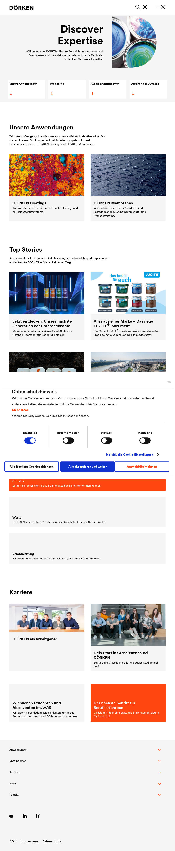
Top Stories (56, 88)
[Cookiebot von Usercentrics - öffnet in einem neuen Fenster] (154, 382)
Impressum (29, 841)
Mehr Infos (20, 410)
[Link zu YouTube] (11, 816)
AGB (13, 841)
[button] (85, 752)
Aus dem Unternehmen (104, 88)
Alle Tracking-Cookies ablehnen (32, 466)
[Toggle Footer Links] (85, 797)
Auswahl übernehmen (142, 466)
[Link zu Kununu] (38, 816)
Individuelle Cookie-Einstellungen (129, 454)
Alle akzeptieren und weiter (87, 466)
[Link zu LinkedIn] (25, 816)
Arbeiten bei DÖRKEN (145, 88)
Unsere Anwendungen (23, 88)
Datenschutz (51, 841)
